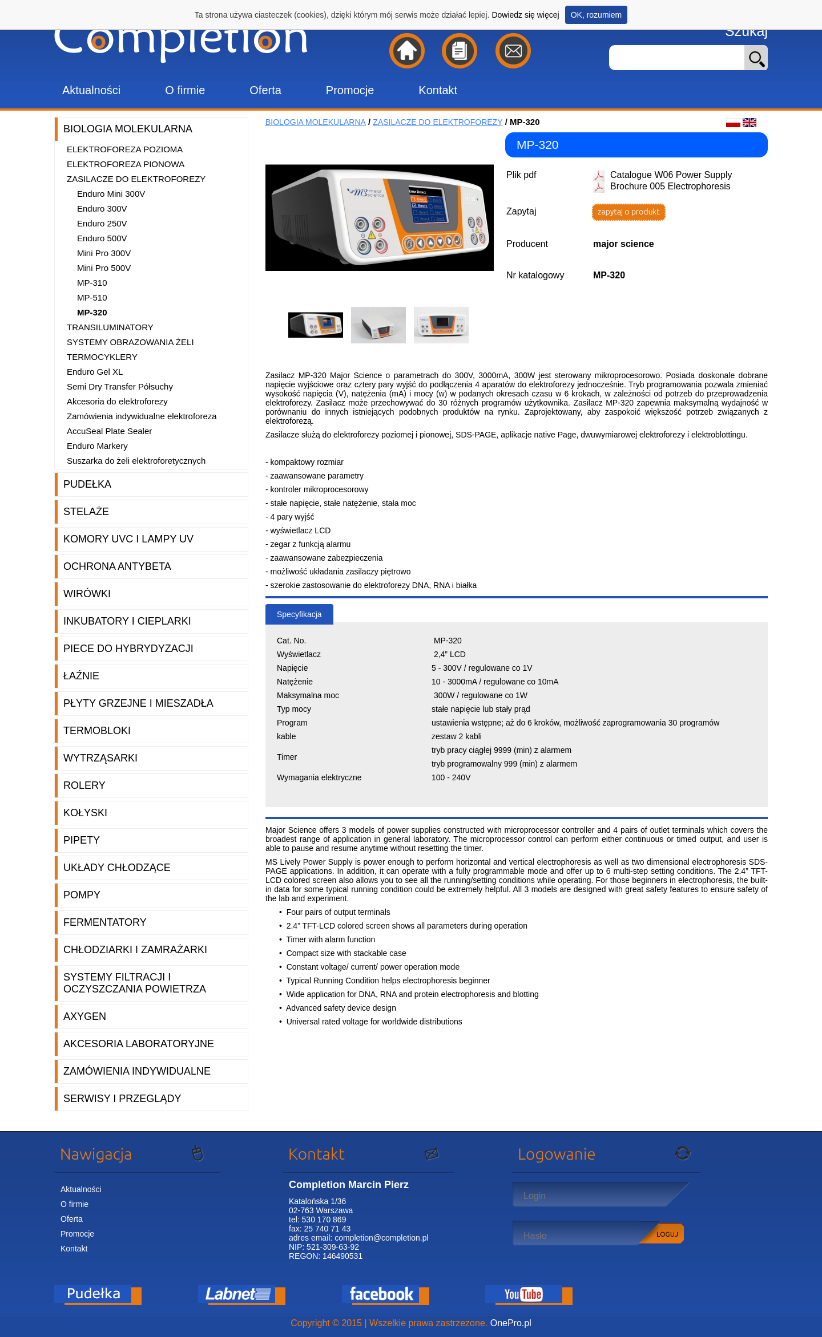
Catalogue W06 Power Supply (671, 175)
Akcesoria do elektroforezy (117, 401)
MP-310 (92, 282)
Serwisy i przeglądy (122, 1098)
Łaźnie (81, 676)
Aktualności (91, 90)
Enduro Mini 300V (111, 193)
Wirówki (87, 593)
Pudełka (87, 484)
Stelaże (86, 511)
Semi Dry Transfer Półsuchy (120, 386)
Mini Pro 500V (104, 268)
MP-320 (92, 312)
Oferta (265, 90)
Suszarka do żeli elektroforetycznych (136, 460)
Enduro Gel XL (95, 371)
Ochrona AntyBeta (117, 566)
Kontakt (437, 90)
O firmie (185, 90)
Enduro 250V (102, 223)
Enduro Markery (97, 446)
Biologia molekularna (127, 129)
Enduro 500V (102, 238)
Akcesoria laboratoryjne (138, 1044)
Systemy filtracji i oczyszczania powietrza (134, 983)
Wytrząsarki (100, 758)
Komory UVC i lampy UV (128, 539)
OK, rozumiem (596, 14)
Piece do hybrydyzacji (128, 648)
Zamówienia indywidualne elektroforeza (142, 416)
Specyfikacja (299, 614)
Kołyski (85, 813)
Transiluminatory (110, 327)
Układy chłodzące (117, 867)
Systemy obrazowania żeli (130, 342)
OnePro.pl (510, 1323)
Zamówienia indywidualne (137, 1071)
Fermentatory (105, 922)
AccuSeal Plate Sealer (109, 431)
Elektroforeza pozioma (125, 149)
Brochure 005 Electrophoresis (670, 186)
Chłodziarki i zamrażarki (135, 949)
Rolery (84, 785)
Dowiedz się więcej (525, 14)
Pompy (81, 895)
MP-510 (92, 297)
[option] (319, 325)
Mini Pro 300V (104, 253)
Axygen (84, 1016)
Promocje (350, 90)
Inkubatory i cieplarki (127, 621)
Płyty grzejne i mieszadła (138, 703)
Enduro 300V (102, 208)
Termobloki (97, 730)
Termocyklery (102, 357)
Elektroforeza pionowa (125, 164)
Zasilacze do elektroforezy (136, 179)
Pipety (81, 840)
